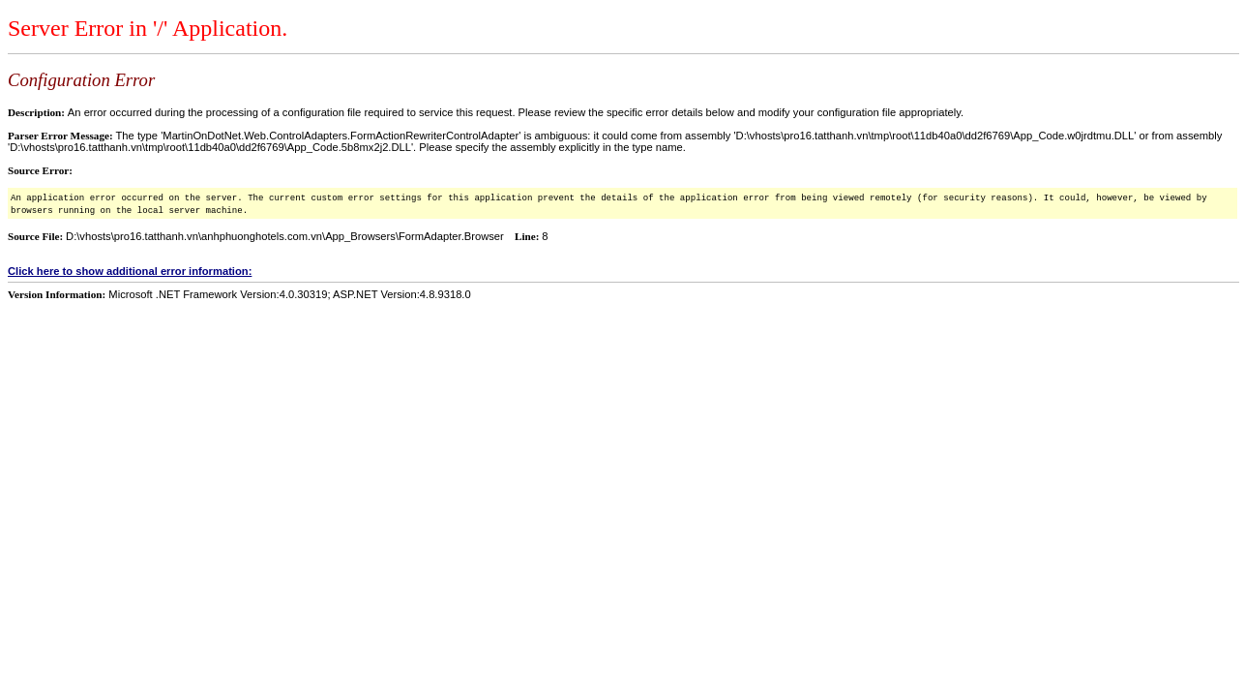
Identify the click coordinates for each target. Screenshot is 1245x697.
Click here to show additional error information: (130, 271)
